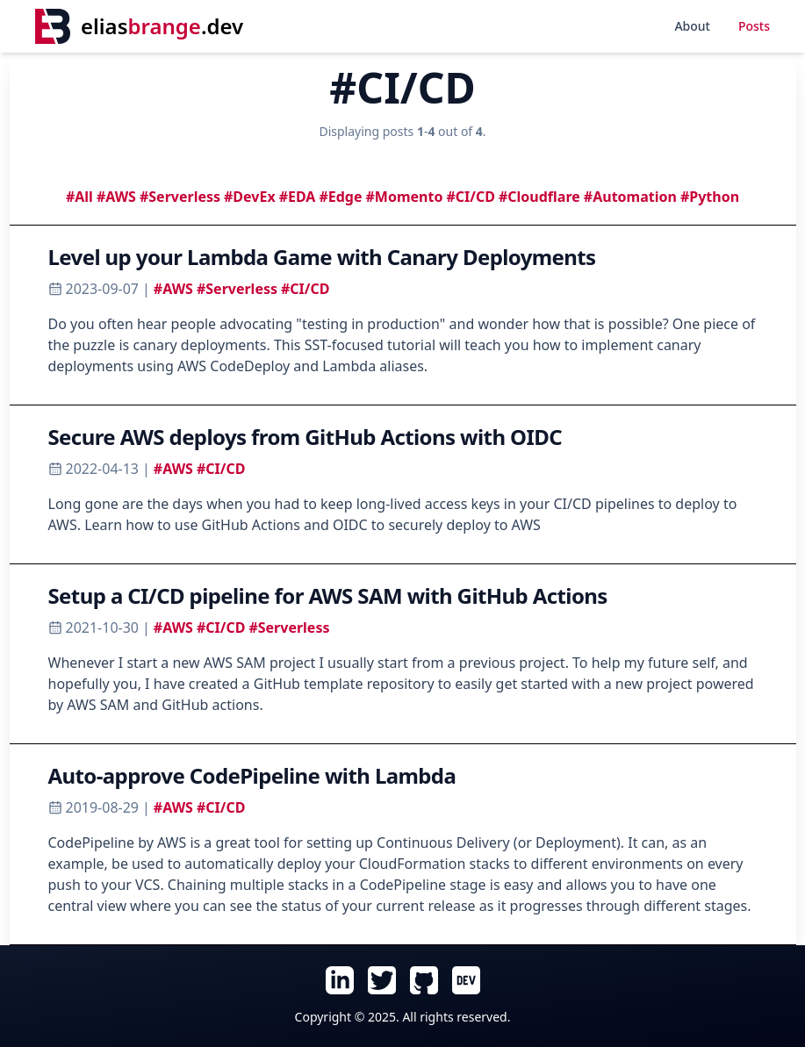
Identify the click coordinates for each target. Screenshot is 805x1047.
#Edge (340, 196)
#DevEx (250, 196)
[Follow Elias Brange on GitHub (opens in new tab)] (424, 980)
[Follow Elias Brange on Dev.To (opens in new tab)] (466, 980)
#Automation (630, 196)
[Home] (139, 26)
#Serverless (180, 196)
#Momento (404, 196)
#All (79, 196)
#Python (709, 196)
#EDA (297, 196)
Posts (754, 26)
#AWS (116, 196)
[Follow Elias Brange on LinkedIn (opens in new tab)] (340, 980)
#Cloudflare (539, 196)
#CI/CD (470, 196)
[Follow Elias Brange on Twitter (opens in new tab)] (382, 980)
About (692, 26)
